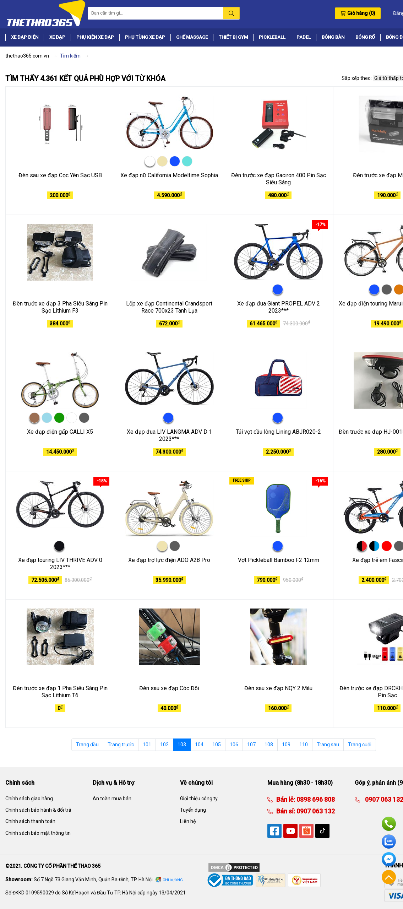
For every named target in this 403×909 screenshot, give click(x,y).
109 (286, 744)
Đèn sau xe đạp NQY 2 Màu (278, 688)
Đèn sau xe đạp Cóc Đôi (169, 688)
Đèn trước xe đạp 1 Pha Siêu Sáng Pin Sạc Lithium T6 (60, 692)
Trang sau (328, 744)
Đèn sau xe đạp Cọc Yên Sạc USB (60, 175)
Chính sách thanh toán (30, 821)
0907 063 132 (315, 811)
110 (303, 744)
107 (251, 744)
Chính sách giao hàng (29, 798)
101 (147, 744)
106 (234, 744)
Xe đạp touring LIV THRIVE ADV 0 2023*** (60, 564)
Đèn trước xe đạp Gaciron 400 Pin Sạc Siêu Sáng (278, 179)
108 (269, 744)
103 (182, 744)
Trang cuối (359, 744)
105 (216, 744)
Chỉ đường (173, 880)
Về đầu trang (389, 877)
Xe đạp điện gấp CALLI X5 (60, 431)
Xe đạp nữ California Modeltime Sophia (169, 175)
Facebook (389, 859)
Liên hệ (188, 821)
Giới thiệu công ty (199, 798)
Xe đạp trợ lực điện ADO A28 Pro (169, 560)
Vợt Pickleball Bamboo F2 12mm (278, 560)
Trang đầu (87, 744)
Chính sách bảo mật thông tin (38, 833)
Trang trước (121, 744)
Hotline (389, 824)
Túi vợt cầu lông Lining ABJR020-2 (278, 431)
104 (199, 744)
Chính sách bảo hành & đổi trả (38, 810)
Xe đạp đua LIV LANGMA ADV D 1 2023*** (169, 435)
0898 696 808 (315, 799)
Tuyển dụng (193, 810)
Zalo (389, 841)
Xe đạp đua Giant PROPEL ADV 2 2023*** (278, 307)
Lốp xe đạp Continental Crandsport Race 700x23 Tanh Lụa (169, 307)
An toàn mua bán (112, 798)
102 (164, 744)
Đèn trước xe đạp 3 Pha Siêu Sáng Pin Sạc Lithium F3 (60, 307)
